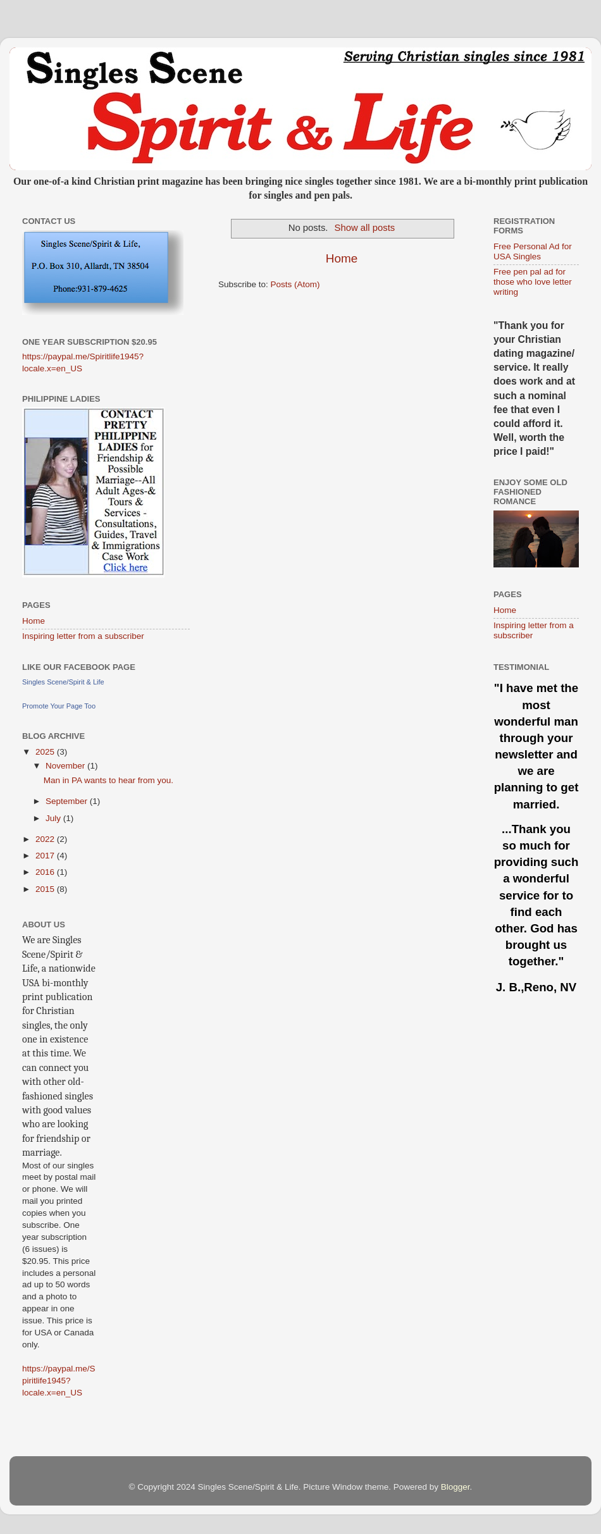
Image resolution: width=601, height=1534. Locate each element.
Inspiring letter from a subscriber (83, 636)
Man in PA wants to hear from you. (108, 780)
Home (341, 258)
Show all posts (365, 228)
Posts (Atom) (295, 284)
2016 (46, 872)
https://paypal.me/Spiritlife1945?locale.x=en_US (59, 1380)
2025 (46, 752)
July (54, 818)
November (66, 765)
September (68, 801)
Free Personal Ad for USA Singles (532, 251)
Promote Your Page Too (59, 706)
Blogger (455, 1487)
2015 (46, 889)
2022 (46, 839)
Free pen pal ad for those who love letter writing (532, 282)
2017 (46, 855)
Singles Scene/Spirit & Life (63, 682)
